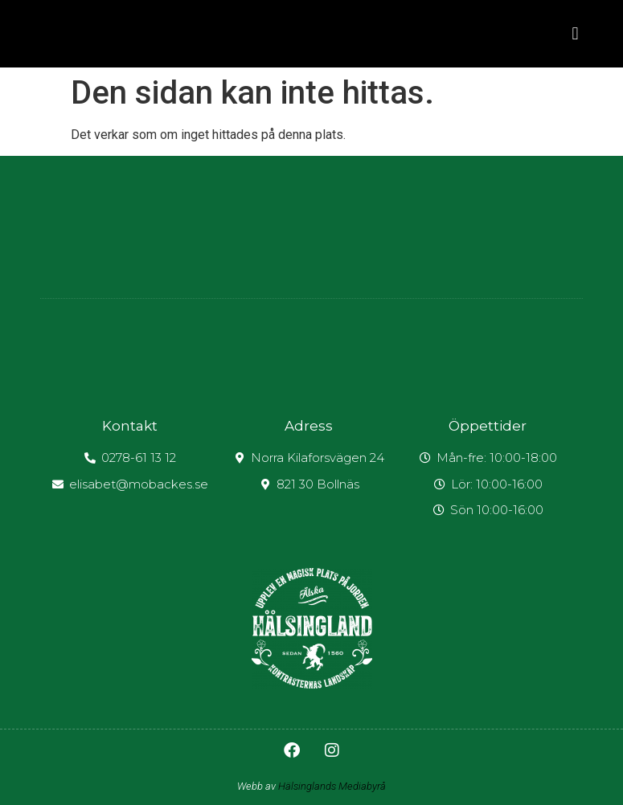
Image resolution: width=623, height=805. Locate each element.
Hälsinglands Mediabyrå (332, 786)
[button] (575, 34)
